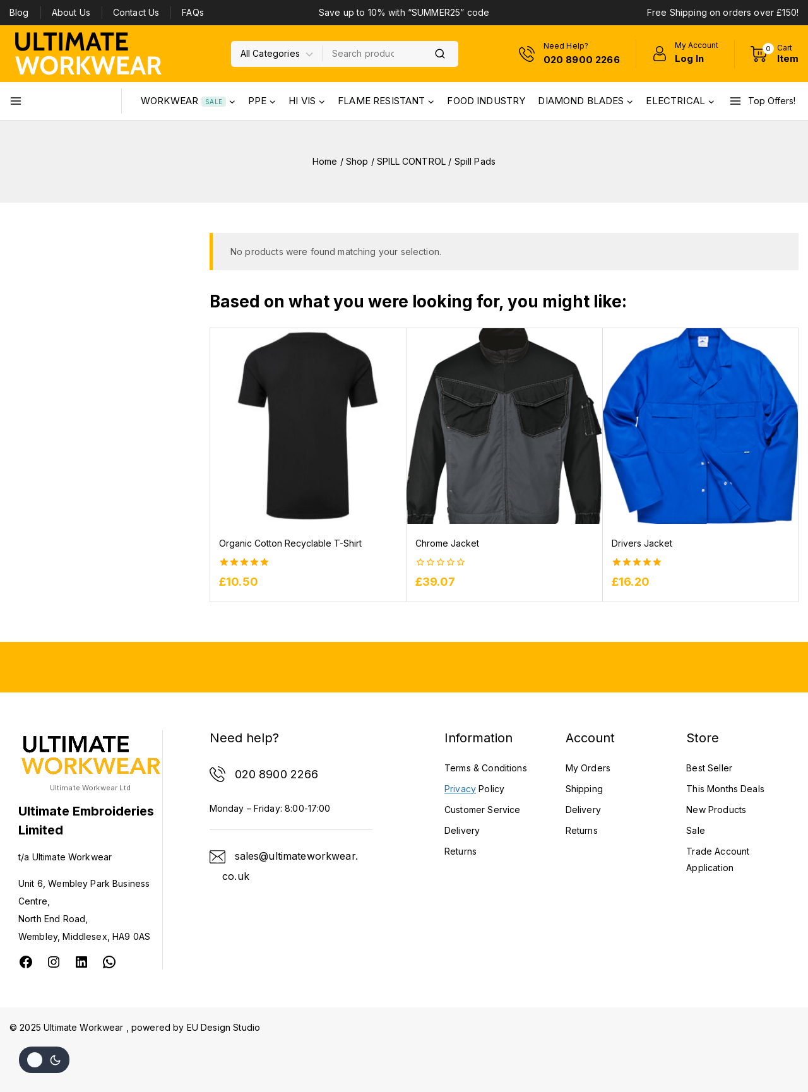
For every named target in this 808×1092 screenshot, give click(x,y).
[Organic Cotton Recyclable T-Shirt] (308, 426)
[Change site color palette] (44, 1060)
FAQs (193, 12)
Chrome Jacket (447, 543)
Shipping (584, 788)
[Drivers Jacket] (700, 426)
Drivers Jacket (642, 543)
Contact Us (136, 12)
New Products (716, 809)
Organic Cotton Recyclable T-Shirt (290, 543)
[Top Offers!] (764, 101)
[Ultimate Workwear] (88, 53)
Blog (19, 12)
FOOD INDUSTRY (486, 101)
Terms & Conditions (485, 768)
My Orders (588, 768)
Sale (695, 830)
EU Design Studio (223, 1027)
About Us (71, 12)
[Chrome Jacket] (504, 426)
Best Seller (709, 768)
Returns (582, 830)
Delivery (583, 809)
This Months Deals (725, 788)
